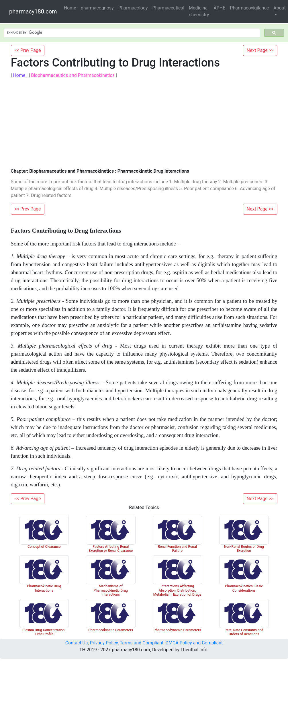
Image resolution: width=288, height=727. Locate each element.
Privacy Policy (104, 643)
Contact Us (76, 643)
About (279, 8)
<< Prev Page (28, 50)
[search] (131, 33)
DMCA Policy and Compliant (194, 643)
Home (70, 8)
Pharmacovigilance (249, 8)
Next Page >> (260, 50)
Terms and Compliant (142, 643)
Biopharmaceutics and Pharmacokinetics (73, 75)
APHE (219, 8)
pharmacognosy (97, 8)
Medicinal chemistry (199, 11)
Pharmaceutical (168, 8)
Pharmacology (133, 8)
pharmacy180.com (33, 11)
